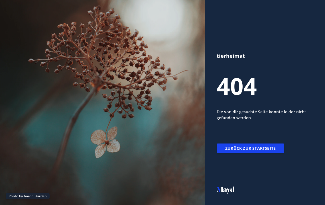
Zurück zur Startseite (250, 148)
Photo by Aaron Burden (28, 196)
